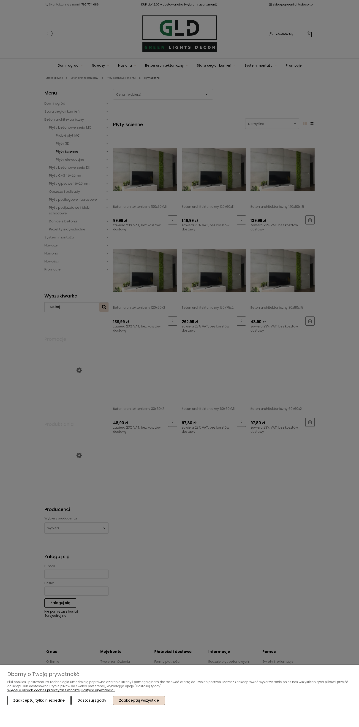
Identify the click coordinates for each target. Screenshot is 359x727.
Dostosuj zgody (91, 700)
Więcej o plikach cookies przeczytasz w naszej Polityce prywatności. (61, 690)
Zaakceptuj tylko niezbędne (39, 700)
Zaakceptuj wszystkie (139, 700)
